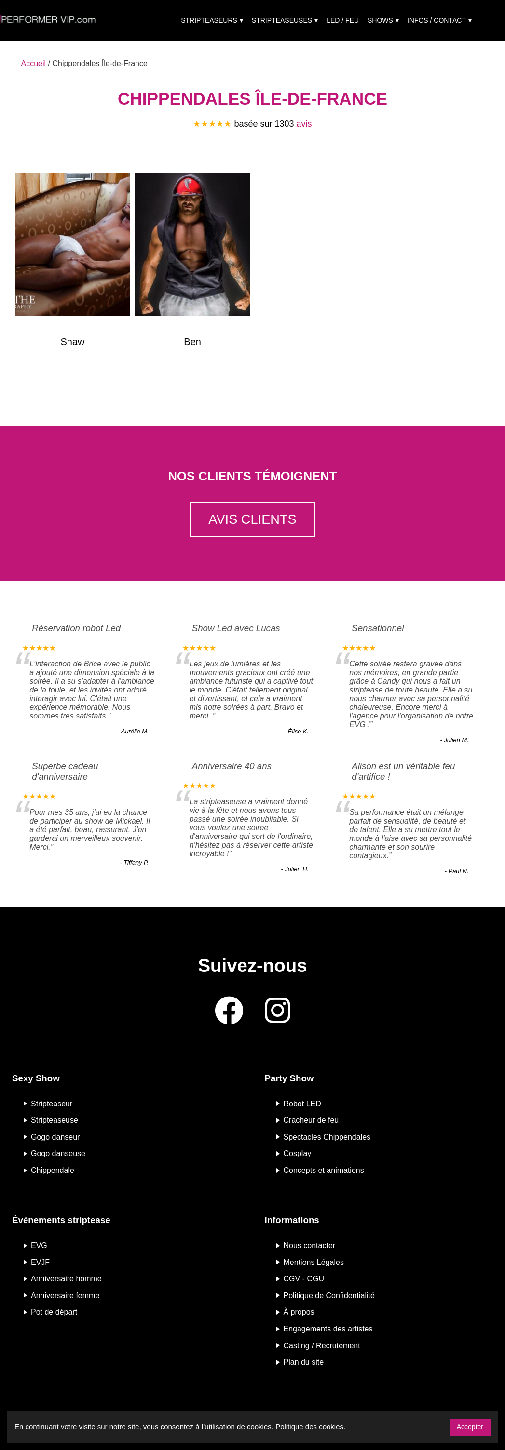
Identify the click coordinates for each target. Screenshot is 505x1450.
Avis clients (252, 519)
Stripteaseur (51, 1103)
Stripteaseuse (54, 1120)
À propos (299, 1312)
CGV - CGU (304, 1279)
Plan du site (304, 1362)
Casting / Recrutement (322, 1345)
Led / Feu (343, 20)
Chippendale (52, 1170)
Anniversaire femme (65, 1295)
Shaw (72, 341)
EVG (39, 1245)
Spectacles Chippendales (327, 1136)
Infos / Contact (437, 20)
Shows (380, 20)
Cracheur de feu (311, 1120)
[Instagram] (277, 1011)
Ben (192, 341)
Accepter (470, 1427)
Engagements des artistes (328, 1329)
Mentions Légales (314, 1262)
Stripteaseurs (209, 20)
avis (304, 124)
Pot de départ (54, 1312)
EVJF (40, 1262)
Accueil (33, 63)
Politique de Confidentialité (329, 1295)
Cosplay (298, 1153)
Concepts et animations (324, 1170)
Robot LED (302, 1103)
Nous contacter (310, 1245)
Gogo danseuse (58, 1153)
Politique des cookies (309, 1427)
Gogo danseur (55, 1136)
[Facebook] (229, 1011)
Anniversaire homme (66, 1279)
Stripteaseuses (282, 20)
